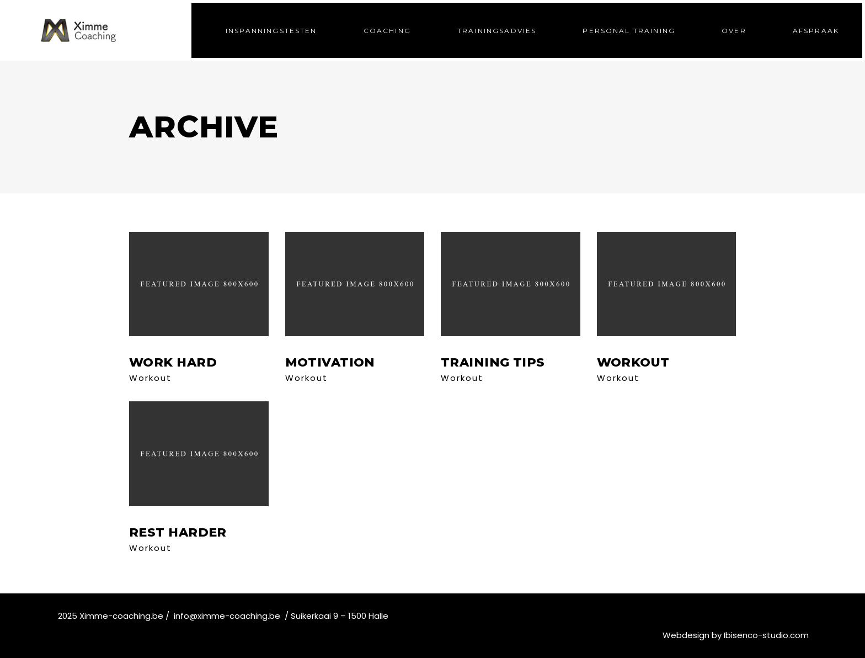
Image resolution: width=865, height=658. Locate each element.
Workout (150, 378)
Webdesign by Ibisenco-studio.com (736, 635)
